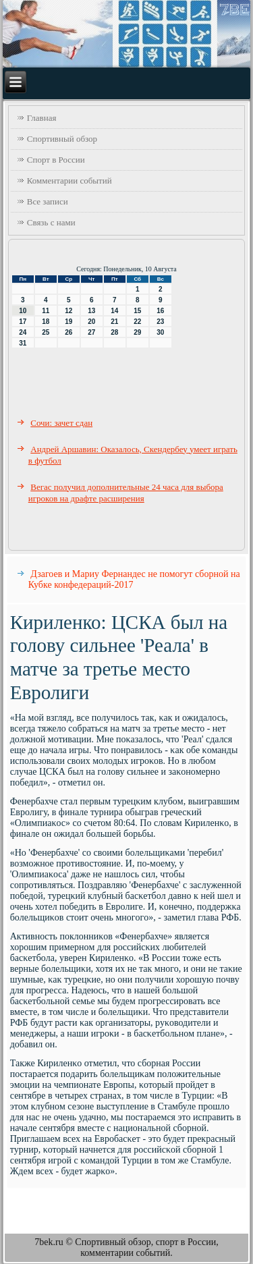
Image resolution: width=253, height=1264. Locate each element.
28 (114, 332)
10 (22, 310)
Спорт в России (56, 160)
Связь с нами (51, 222)
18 (45, 321)
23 (160, 321)
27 (91, 332)
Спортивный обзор (62, 139)
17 (22, 321)
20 (91, 321)
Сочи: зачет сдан (61, 423)
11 (45, 310)
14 (114, 310)
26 (68, 332)
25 (45, 332)
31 (22, 343)
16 (160, 310)
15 (137, 310)
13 (91, 310)
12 (68, 310)
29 (137, 332)
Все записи (47, 201)
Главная (42, 118)
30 (160, 332)
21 (114, 321)
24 (22, 332)
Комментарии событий (69, 180)
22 (137, 321)
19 (68, 321)
